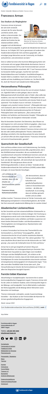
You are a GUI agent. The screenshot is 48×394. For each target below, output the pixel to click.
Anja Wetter (4, 314)
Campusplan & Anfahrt (8, 346)
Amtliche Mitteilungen (8, 376)
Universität (8, 11)
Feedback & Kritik (6, 348)
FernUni (3, 11)
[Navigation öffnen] (45, 4)
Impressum (4, 384)
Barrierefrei (4, 374)
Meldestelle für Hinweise (8, 351)
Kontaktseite (5, 344)
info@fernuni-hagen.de (8, 333)
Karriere (3, 364)
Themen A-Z (5, 371)
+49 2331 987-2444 (13, 331)
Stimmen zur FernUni (17, 11)
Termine (3, 361)
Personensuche (6, 353)
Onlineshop (4, 367)
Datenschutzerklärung (8, 379)
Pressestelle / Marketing (8, 356)
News (2, 359)
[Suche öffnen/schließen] (41, 4)
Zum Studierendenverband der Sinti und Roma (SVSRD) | (22, 307)
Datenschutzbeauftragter (8, 381)
